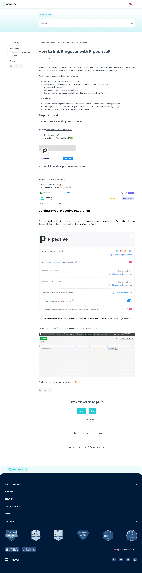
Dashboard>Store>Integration (51, 224)
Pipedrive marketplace (55, 179)
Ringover (61, 42)
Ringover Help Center (47, 42)
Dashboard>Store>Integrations (59, 130)
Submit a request (98, 447)
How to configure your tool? (117, 319)
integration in (55, 76)
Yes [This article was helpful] (81, 411)
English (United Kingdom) (125, 550)
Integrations (71, 42)
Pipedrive (83, 42)
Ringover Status (20, 469)
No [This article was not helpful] (92, 411)
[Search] (87, 23)
